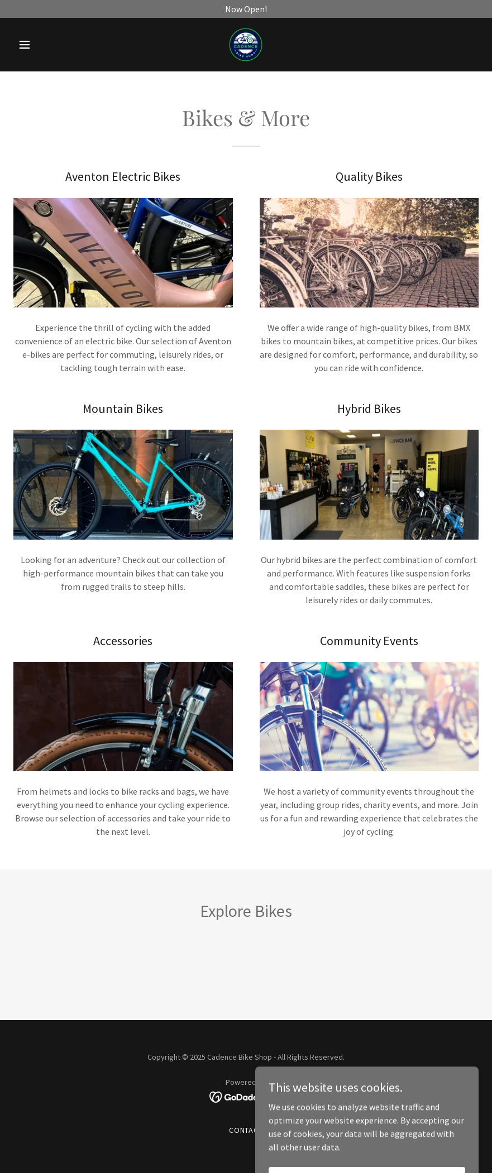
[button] (48, 44)
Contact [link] (246, 1130)
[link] (246, 44)
